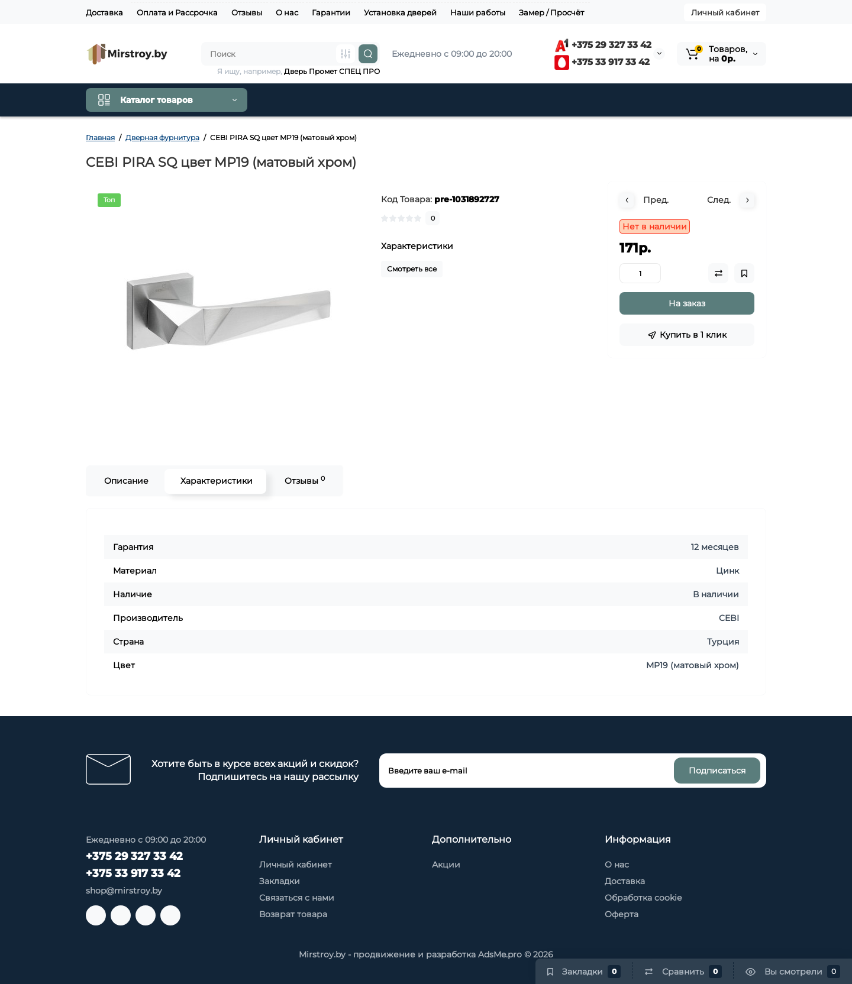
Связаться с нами (296, 897)
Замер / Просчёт (551, 12)
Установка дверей (400, 12)
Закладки (279, 881)
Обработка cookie (643, 897)
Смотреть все (412, 268)
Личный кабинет (725, 12)
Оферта (621, 914)
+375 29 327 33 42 (602, 44)
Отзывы (246, 12)
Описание (125, 480)
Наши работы (477, 12)
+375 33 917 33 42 (602, 61)
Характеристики (215, 480)
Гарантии (331, 12)
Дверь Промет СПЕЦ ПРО (332, 71)
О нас (287, 12)
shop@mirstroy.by (124, 890)
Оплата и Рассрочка (177, 12)
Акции (446, 864)
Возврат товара (293, 914)
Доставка (104, 12)
